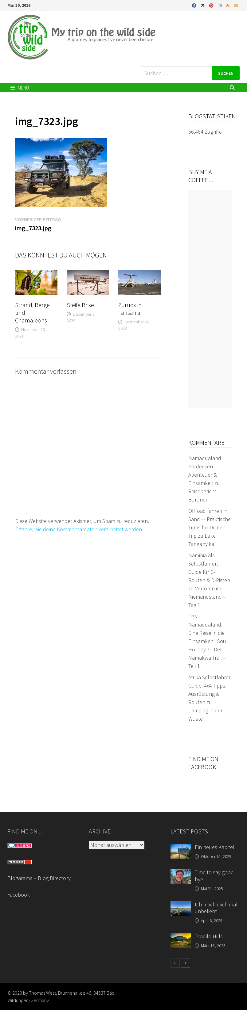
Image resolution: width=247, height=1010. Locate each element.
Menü (19, 88)
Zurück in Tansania (130, 308)
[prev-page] (175, 963)
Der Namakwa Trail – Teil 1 (207, 657)
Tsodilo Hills (209, 936)
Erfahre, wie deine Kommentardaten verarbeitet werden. (79, 529)
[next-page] (185, 963)
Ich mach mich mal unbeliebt (216, 908)
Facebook (18, 894)
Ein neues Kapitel (214, 847)
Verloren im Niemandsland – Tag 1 (207, 596)
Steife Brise (80, 305)
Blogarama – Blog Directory (39, 878)
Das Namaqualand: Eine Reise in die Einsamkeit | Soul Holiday (208, 633)
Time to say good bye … (214, 876)
